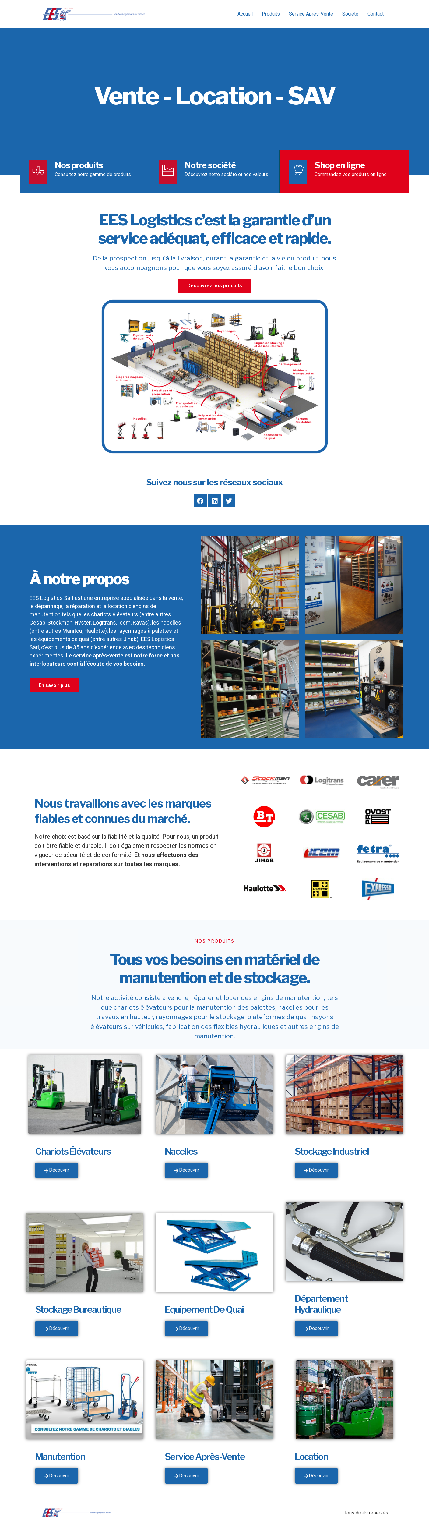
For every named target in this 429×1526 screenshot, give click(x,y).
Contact (375, 14)
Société (350, 14)
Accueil (245, 14)
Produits (271, 14)
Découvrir (57, 1171)
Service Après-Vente (311, 14)
